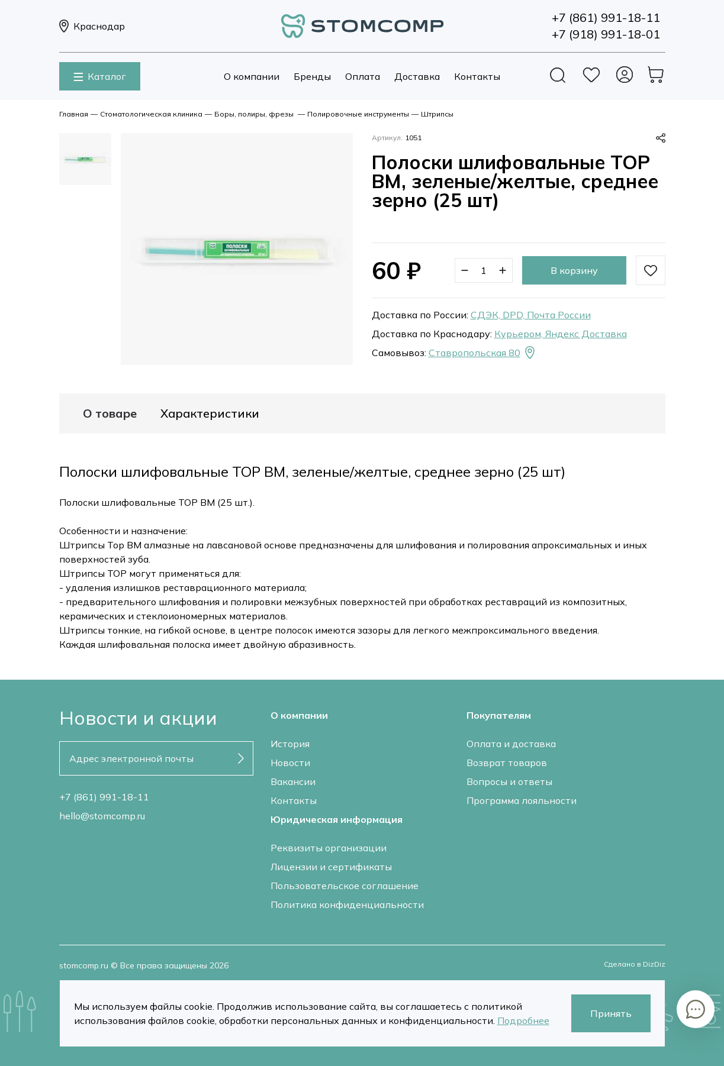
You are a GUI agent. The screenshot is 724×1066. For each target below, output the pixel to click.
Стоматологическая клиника (151, 113)
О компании (251, 76)
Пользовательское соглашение (345, 885)
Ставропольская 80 (483, 352)
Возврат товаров (506, 762)
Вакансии (293, 781)
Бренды (312, 76)
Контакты (477, 76)
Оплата (362, 76)
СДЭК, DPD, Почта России (531, 315)
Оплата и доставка (511, 744)
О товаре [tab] (110, 413)
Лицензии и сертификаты (331, 867)
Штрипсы (437, 113)
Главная (73, 113)
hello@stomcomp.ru (102, 816)
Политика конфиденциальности (347, 904)
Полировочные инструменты (358, 113)
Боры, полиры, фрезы (254, 113)
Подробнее (523, 1020)
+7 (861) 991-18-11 (104, 797)
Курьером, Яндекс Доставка (560, 334)
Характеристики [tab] (209, 413)
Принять (611, 1013)
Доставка (417, 76)
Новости (290, 762)
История (290, 744)
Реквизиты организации (329, 848)
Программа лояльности (521, 800)
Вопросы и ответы (509, 781)
